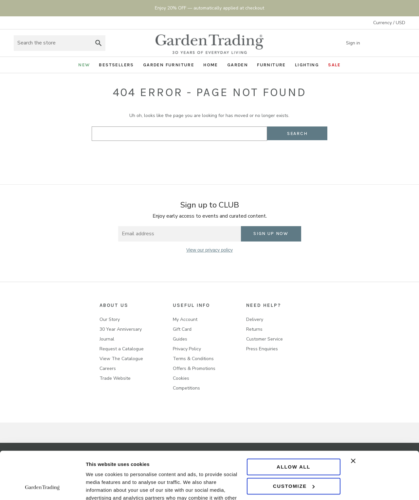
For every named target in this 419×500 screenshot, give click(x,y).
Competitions (186, 388)
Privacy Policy (187, 349)
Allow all (293, 422)
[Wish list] (382, 43)
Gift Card (182, 329)
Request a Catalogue (122, 349)
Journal (107, 339)
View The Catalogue (121, 359)
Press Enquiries (262, 349)
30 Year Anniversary (121, 329)
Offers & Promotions (194, 368)
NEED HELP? (263, 305)
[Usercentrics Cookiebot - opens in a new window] (42, 487)
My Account (185, 319)
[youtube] (236, 270)
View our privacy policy (209, 250)
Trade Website (115, 378)
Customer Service (264, 339)
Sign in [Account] (358, 43)
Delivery (254, 319)
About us (114, 305)
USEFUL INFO (191, 305)
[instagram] (196, 270)
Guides (180, 339)
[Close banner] (381, 416)
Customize (294, 441)
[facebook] (183, 270)
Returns (254, 329)
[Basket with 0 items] (398, 43)
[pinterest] (223, 270)
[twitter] (210, 270)
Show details (101, 487)
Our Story (110, 319)
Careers (108, 368)
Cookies (181, 378)
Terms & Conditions (193, 359)
